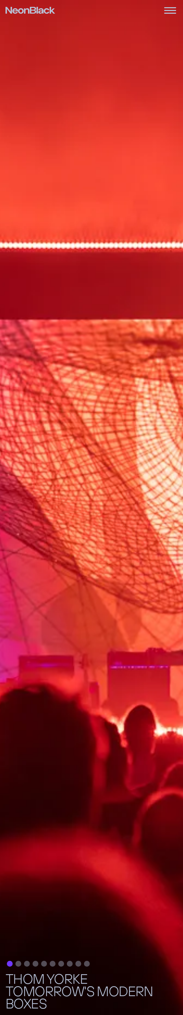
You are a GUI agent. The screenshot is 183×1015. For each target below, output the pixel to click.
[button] (10, 964)
